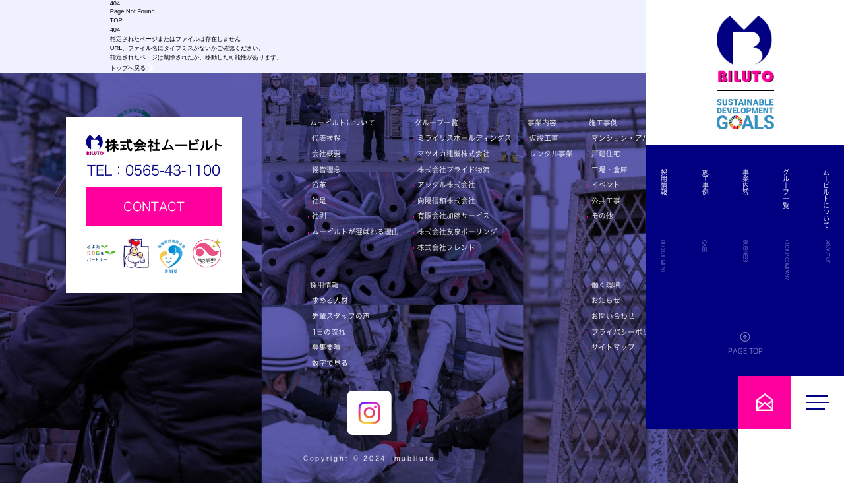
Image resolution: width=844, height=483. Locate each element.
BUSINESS (791, 251)
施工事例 (774, 182)
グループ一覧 (809, 189)
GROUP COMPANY (810, 260)
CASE (773, 246)
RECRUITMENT (755, 256)
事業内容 (792, 182)
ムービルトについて (826, 198)
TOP (116, 20)
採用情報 (757, 182)
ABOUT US (828, 251)
